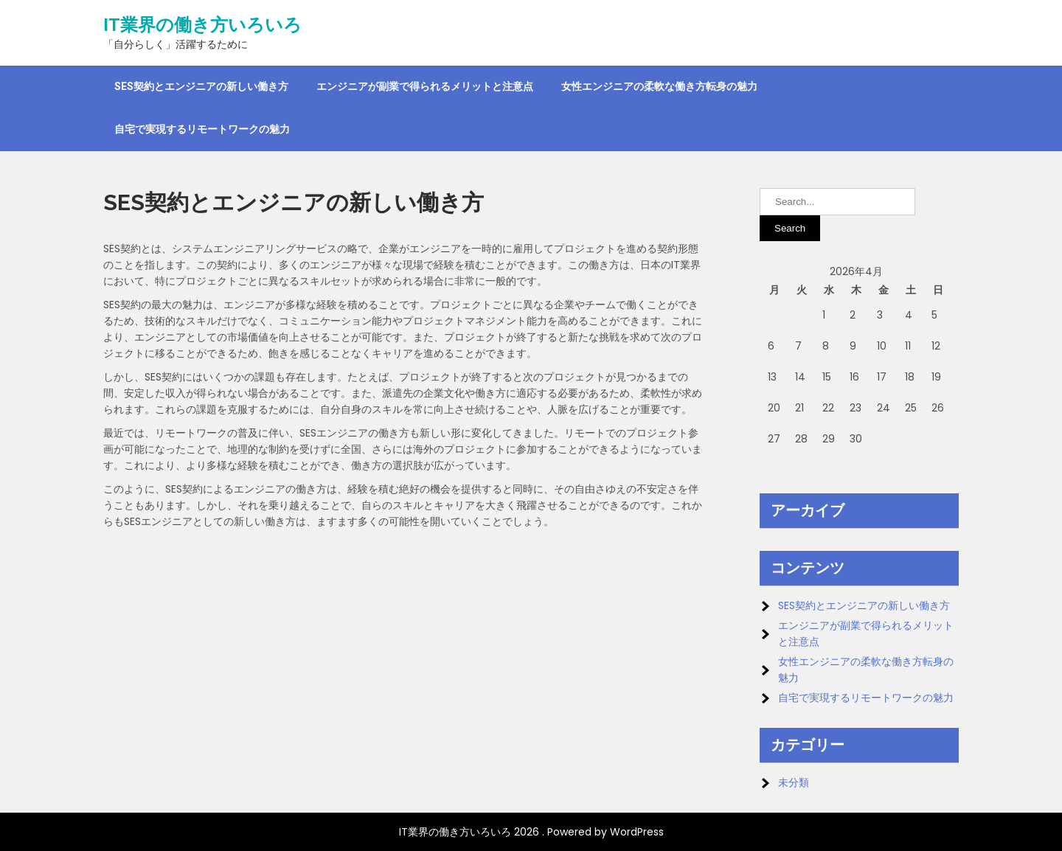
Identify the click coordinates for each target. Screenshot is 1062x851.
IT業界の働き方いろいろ (202, 25)
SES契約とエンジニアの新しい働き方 (201, 86)
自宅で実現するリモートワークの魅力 (202, 129)
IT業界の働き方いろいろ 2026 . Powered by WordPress (531, 831)
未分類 (793, 782)
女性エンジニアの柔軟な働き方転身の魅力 (659, 86)
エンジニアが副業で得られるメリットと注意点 (424, 86)
